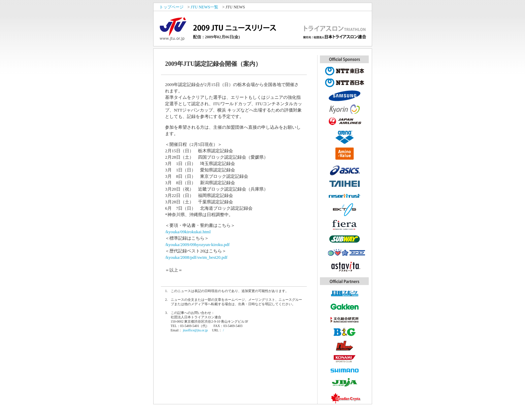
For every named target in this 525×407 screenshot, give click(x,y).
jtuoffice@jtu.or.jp (195, 330)
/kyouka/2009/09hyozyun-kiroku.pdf (197, 244)
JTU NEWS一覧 (204, 7)
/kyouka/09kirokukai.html (187, 231)
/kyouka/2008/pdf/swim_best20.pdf (196, 257)
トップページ (171, 7)
